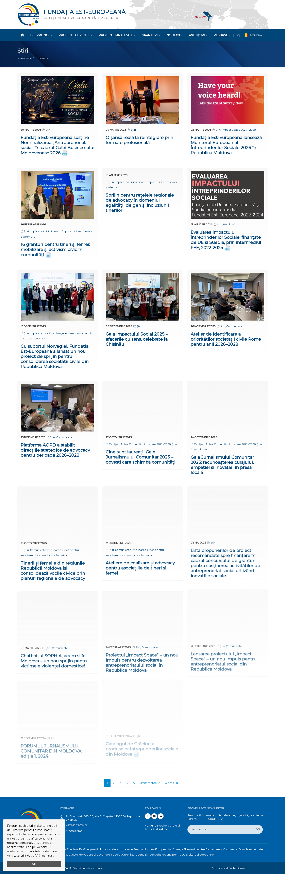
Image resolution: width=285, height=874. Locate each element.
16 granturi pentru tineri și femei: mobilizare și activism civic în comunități (55, 249)
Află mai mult (44, 855)
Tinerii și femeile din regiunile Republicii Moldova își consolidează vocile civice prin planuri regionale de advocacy (53, 562)
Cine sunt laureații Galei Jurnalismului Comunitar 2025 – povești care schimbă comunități (140, 452)
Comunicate (234, 324)
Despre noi (41, 35)
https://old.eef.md (156, 829)
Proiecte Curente (75, 35)
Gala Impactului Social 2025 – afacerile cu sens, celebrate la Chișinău (137, 338)
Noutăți (175, 35)
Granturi (151, 35)
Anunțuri (198, 35)
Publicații (229, 224)
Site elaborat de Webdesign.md (229, 868)
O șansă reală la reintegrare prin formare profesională (139, 140)
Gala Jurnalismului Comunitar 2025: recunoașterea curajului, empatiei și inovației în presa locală (222, 458)
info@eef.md (74, 830)
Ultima (171, 783)
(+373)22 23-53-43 (76, 825)
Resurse (222, 35)
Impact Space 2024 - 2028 (239, 129)
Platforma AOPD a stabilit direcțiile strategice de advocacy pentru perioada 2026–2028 (55, 447)
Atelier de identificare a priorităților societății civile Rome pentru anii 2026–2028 (226, 337)
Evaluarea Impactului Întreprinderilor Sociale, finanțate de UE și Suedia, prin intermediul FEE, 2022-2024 (226, 239)
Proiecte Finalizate (117, 35)
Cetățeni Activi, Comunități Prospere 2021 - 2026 (140, 439)
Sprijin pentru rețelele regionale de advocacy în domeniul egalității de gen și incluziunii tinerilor (140, 203)
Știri (48, 129)
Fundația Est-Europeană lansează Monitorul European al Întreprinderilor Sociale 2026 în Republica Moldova (226, 145)
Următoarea (150, 783)
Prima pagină (25, 58)
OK (34, 863)
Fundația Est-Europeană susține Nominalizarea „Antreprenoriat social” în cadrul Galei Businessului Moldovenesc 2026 (57, 145)
